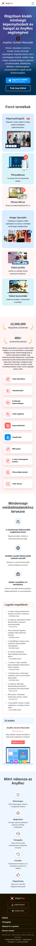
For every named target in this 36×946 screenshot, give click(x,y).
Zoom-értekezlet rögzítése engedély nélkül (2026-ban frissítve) (17, 633)
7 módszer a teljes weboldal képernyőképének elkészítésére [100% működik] (18, 665)
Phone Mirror (18, 202)
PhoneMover (18, 175)
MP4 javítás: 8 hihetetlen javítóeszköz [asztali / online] (17, 696)
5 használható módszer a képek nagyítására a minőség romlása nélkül (19, 705)
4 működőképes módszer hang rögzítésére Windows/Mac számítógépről (18, 643)
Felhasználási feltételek (13, 939)
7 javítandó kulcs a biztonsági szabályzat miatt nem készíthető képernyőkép (19, 675)
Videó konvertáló (18, 296)
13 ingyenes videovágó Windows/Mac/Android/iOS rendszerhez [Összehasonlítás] (18, 686)
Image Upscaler (18, 217)
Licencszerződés (22, 942)
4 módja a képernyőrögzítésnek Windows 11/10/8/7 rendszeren (18, 613)
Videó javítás (18, 267)
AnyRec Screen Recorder (17, 728)
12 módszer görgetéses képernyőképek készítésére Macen (17, 654)
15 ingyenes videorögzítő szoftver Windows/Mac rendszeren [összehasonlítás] (19, 622)
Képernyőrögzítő (18, 118)
